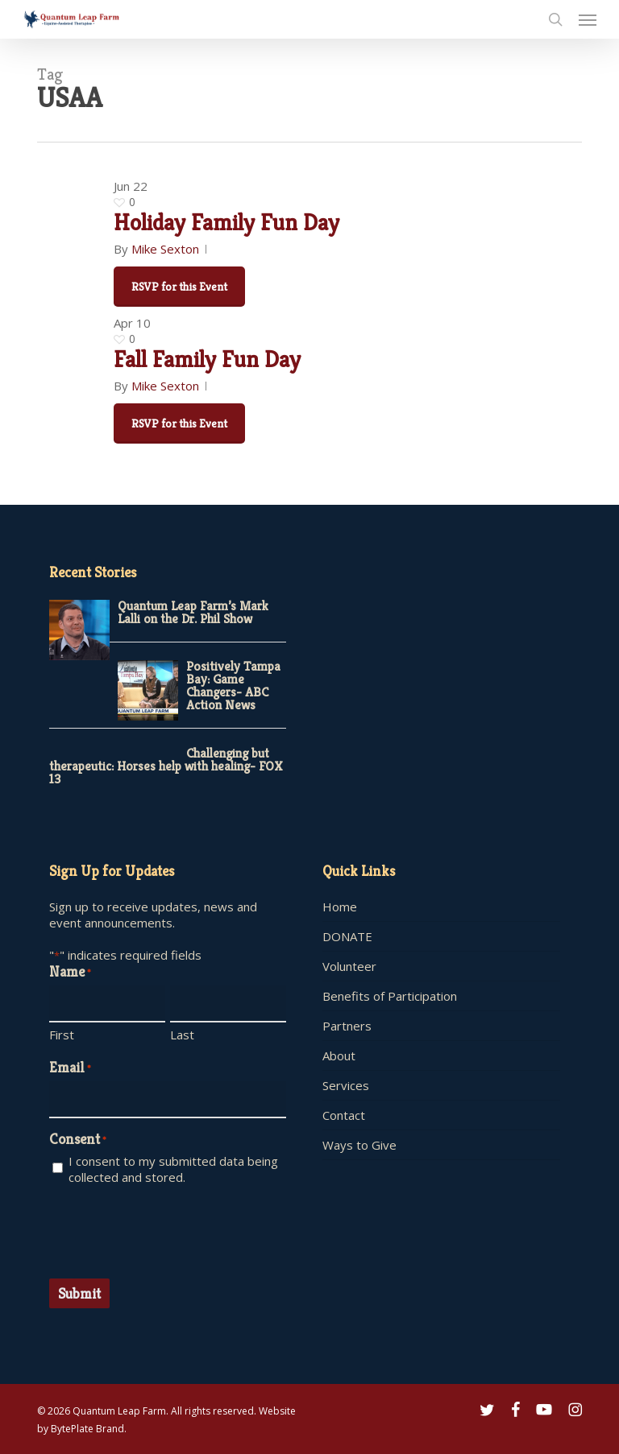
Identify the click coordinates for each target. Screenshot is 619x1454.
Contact (343, 1115)
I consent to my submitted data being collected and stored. (173, 1169)
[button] (587, 19)
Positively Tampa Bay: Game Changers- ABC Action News (233, 685)
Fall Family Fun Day (207, 359)
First (61, 1034)
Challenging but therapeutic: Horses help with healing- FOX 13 (166, 766)
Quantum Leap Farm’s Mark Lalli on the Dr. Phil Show (193, 612)
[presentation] (171, 1229)
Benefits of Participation (389, 996)
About (338, 1055)
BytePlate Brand (87, 1428)
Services (345, 1085)
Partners (347, 1026)
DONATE (347, 936)
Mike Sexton (165, 249)
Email (70, 1068)
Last (182, 1034)
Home (339, 906)
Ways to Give (359, 1145)
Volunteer (349, 966)
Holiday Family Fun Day (226, 222)
